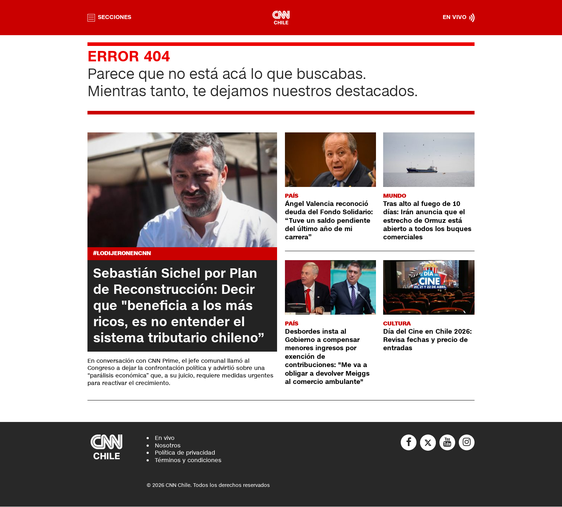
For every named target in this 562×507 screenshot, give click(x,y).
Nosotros (168, 445)
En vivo (165, 438)
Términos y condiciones (188, 460)
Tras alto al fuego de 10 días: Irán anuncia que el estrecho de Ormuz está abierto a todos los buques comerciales (427, 220)
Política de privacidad (185, 453)
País (291, 196)
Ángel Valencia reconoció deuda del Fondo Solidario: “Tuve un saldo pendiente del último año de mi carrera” (329, 220)
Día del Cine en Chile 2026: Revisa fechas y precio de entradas (427, 340)
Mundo (394, 196)
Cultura (397, 323)
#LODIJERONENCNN (122, 253)
